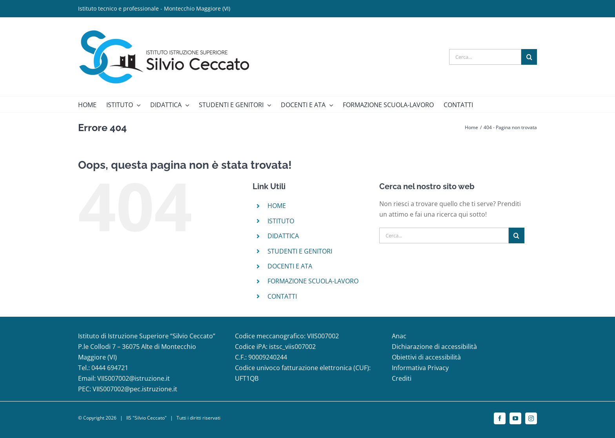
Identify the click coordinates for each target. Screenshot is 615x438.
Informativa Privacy (420, 367)
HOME (276, 205)
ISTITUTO (280, 221)
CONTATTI (282, 296)
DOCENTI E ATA (289, 266)
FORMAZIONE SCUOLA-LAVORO (312, 281)
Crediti (401, 378)
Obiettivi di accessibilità (426, 357)
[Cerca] (529, 57)
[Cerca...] (485, 57)
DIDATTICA (283, 236)
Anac (399, 336)
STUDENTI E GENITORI (299, 251)
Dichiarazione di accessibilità (434, 346)
